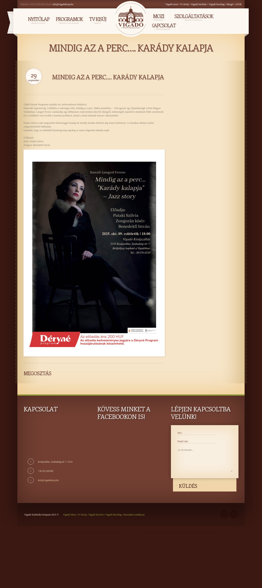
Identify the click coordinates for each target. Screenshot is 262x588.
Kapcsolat (163, 26)
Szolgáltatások (193, 17)
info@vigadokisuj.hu (63, 4)
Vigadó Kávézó (96, 514)
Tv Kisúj (184, 4)
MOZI (158, 17)
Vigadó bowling (217, 4)
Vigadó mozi (171, 4)
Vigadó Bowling (113, 514)
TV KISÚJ (97, 20)
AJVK (238, 4)
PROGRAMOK (69, 20)
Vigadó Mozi (70, 514)
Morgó (230, 4)
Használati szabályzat (134, 514)
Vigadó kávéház (199, 4)
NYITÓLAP (38, 20)
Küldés (188, 485)
